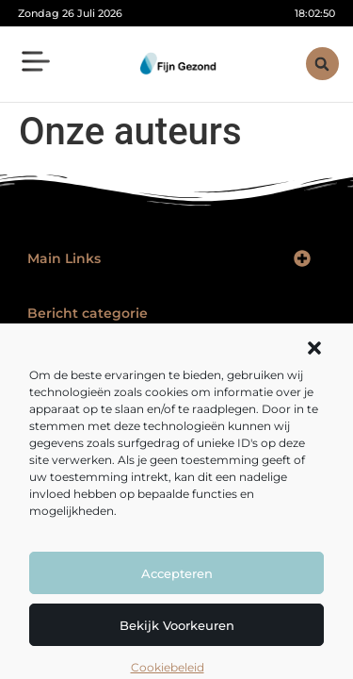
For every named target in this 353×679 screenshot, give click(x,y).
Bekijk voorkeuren (177, 625)
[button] (314, 348)
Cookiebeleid (167, 667)
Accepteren (177, 573)
